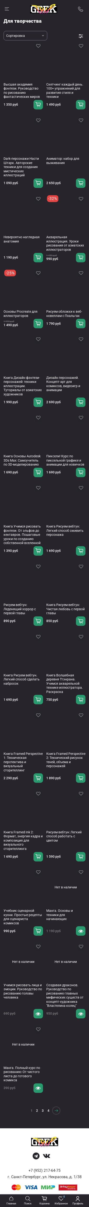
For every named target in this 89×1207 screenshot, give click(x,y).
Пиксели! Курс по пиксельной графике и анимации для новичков (65, 460)
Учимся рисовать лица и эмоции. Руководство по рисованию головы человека (23, 991)
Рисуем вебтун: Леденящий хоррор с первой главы (20, 609)
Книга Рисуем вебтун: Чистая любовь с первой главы (65, 609)
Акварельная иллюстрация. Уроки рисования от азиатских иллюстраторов (65, 243)
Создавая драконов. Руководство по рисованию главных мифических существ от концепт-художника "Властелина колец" (65, 995)
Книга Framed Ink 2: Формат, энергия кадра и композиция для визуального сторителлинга (23, 840)
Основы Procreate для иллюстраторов (20, 314)
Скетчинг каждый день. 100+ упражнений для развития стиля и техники (64, 90)
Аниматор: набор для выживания (62, 161)
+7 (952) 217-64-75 (44, 1170)
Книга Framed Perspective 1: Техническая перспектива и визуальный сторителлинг (23, 762)
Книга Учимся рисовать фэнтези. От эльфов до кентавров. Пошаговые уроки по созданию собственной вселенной (22, 534)
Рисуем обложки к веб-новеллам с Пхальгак (64, 314)
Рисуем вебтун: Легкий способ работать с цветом (64, 836)
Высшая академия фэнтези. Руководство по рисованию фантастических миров (22, 90)
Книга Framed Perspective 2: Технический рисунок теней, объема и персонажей (65, 760)
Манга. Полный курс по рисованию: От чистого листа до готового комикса (22, 1074)
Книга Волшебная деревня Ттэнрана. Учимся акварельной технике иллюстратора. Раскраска (64, 683)
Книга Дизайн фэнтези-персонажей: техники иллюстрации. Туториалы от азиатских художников (23, 386)
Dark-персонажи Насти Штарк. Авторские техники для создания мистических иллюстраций (21, 167)
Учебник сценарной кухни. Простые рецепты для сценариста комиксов (23, 917)
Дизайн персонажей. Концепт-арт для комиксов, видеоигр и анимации (63, 384)
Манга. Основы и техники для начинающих (59, 915)
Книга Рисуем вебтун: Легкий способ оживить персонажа (65, 530)
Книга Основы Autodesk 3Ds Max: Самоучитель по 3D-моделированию (22, 460)
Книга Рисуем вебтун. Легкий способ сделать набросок (22, 679)
